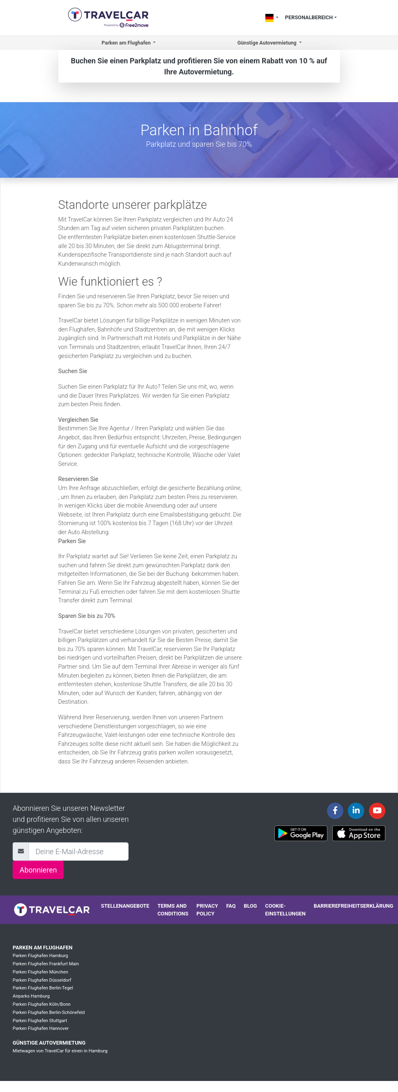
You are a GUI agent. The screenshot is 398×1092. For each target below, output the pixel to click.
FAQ (231, 906)
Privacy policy (207, 910)
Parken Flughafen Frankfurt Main (46, 964)
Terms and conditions (173, 910)
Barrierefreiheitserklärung (354, 906)
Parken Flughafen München (40, 972)
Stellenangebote (125, 906)
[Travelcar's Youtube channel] (377, 811)
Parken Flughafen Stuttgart (40, 1020)
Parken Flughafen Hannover (41, 1028)
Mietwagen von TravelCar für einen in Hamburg (60, 1051)
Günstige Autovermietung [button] (267, 43)
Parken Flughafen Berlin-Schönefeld (49, 1012)
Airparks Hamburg (31, 996)
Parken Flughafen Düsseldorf (42, 980)
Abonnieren (38, 870)
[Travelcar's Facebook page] (335, 811)
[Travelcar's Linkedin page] (356, 811)
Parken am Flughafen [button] (127, 43)
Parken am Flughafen (42, 947)
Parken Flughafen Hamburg (40, 955)
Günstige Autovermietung (49, 1043)
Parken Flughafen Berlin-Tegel (43, 988)
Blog (250, 906)
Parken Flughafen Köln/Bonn (42, 1004)
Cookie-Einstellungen (285, 910)
